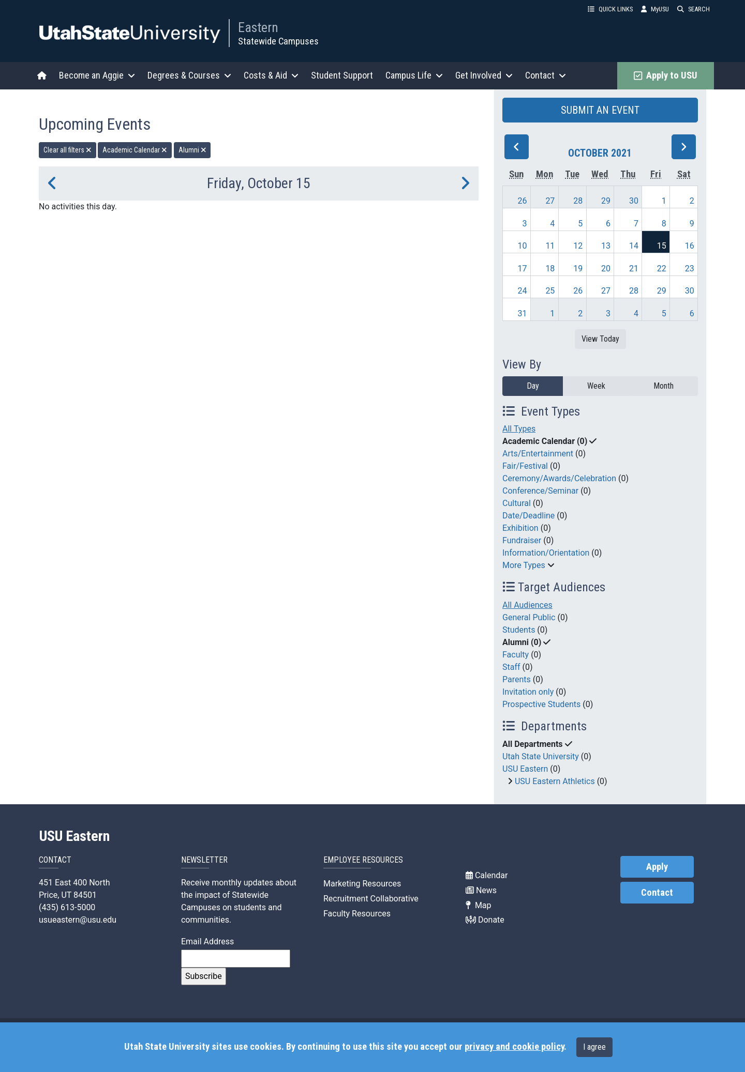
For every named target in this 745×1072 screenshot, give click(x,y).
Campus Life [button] (414, 75)
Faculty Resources (357, 913)
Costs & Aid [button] (271, 75)
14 (633, 246)
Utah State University (540, 756)
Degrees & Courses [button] (189, 75)
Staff (511, 667)
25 (550, 291)
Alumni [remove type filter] (192, 150)
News (481, 890)
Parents (516, 679)
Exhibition (520, 528)
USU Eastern (525, 769)
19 (578, 268)
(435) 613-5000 (67, 907)
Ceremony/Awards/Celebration (559, 478)
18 (550, 268)
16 (689, 246)
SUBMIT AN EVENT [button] (600, 110)
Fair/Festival (525, 466)
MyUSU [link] (655, 9)
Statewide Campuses (278, 41)
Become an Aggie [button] (97, 75)
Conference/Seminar (540, 491)
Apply (657, 866)
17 (522, 268)
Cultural (516, 503)
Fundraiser (521, 540)
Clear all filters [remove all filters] (67, 150)
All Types (518, 429)
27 (550, 201)
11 (550, 246)
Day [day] (533, 386)
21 (633, 268)
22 (661, 268)
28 (578, 201)
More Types (523, 565)
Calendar (487, 875)
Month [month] (663, 386)
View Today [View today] (600, 339)
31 (522, 313)
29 (605, 201)
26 (522, 201)
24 (522, 291)
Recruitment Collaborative (371, 898)
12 (578, 246)
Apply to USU (665, 75)
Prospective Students (541, 704)
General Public (528, 617)
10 (522, 246)
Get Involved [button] (484, 75)
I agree (594, 1047)
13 (605, 246)
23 (689, 268)
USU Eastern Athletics (555, 781)
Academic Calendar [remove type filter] (134, 150)
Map (478, 905)
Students (518, 630)
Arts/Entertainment (537, 453)
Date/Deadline (528, 515)
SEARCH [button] (693, 9)
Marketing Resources (362, 884)
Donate (485, 920)
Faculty (515, 655)
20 (605, 268)
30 (633, 201)
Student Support (342, 75)
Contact (657, 892)
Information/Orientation (545, 553)
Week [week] (596, 386)
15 (661, 246)
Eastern (258, 27)
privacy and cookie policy (514, 1046)
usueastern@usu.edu (77, 920)
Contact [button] (545, 75)
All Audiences (527, 605)
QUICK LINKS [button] (610, 9)
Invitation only (528, 692)
